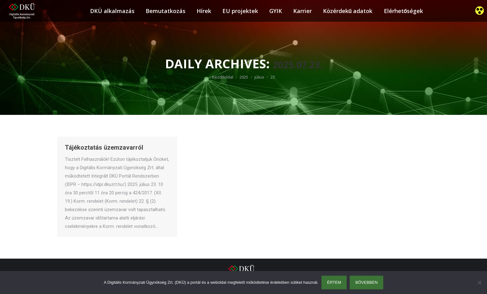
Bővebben (366, 282)
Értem (334, 282)
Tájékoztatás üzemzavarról (104, 147)
